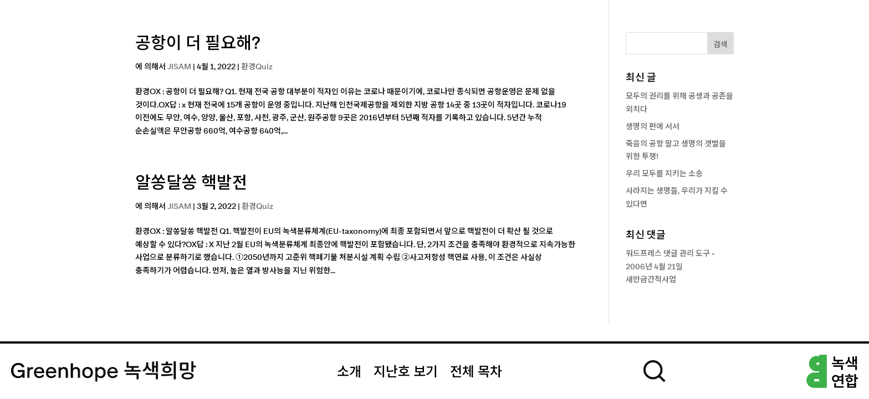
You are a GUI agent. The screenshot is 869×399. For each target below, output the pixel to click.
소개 (349, 372)
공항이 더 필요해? (197, 43)
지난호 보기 (406, 372)
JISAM (179, 67)
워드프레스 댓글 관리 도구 (668, 254)
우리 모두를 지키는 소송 (664, 174)
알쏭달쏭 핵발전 (191, 183)
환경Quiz (257, 67)
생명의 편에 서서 (652, 127)
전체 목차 (476, 372)
